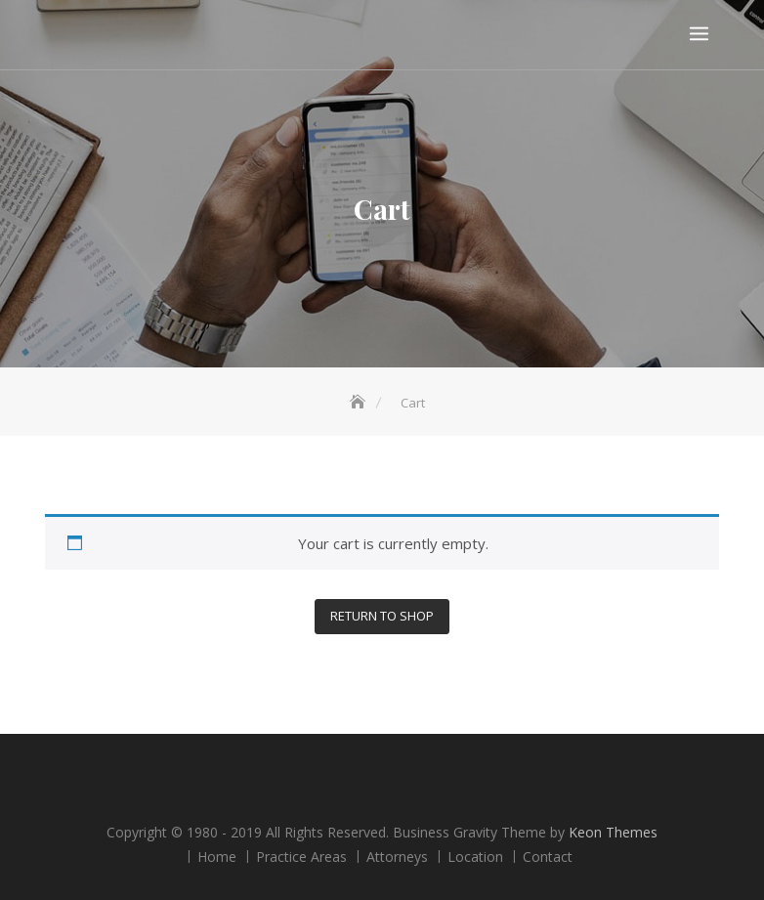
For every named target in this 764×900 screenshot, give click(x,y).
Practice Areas (301, 856)
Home (216, 856)
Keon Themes (613, 832)
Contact (548, 856)
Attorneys (397, 856)
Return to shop (382, 615)
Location (475, 856)
